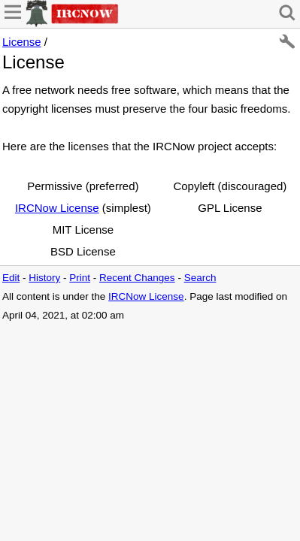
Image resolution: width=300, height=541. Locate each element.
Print (79, 277)
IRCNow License (57, 207)
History (44, 277)
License (21, 41)
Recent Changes (137, 277)
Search (200, 277)
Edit (11, 277)
